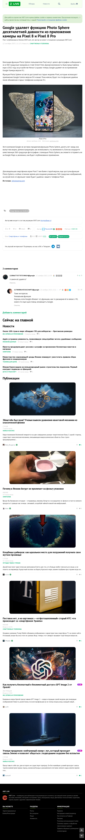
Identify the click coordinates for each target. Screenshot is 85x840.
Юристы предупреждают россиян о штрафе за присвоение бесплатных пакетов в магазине (39, 348)
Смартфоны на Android (19, 211)
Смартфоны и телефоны (39, 44)
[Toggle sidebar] (6, 4)
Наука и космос (9, 431)
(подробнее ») (46, 220)
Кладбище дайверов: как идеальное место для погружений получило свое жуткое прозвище (42, 553)
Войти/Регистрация (9, 813)
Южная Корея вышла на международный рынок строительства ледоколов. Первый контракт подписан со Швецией (40, 368)
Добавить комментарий (15, 312)
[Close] (80, 17)
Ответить (12, 283)
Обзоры (32, 4)
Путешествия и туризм (11, 563)
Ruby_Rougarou (10, 445)
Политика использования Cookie (67, 821)
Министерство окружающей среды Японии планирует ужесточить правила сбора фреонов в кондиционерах (39, 358)
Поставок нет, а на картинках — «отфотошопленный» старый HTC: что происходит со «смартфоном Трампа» (39, 619)
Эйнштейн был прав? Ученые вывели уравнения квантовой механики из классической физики (40, 421)
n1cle (7, 575)
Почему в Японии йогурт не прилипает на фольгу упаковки (33, 488)
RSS (44, 236)
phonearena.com (18, 181)
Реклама (60, 818)
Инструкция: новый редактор (66, 813)
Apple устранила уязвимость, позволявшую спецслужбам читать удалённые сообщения (42, 339)
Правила (60, 811)
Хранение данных (9, 342)
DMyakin (8, 641)
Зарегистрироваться (9, 811)
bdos (7, 508)
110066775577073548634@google (22, 276)
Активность (33, 818)
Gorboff (8, 776)
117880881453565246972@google (26, 290)
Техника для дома (10, 362)
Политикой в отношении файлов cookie (52, 20)
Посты (32, 811)
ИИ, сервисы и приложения (13, 334)
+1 (79, 276)
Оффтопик (7, 352)
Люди (32, 816)
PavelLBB (49, 229)
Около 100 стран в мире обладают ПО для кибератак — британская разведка (37, 331)
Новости (46, 4)
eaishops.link (54, 141)
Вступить (53, 237)
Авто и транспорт (9, 372)
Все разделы (34, 813)
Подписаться (63, 237)
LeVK (7, 707)
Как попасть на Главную (65, 816)
